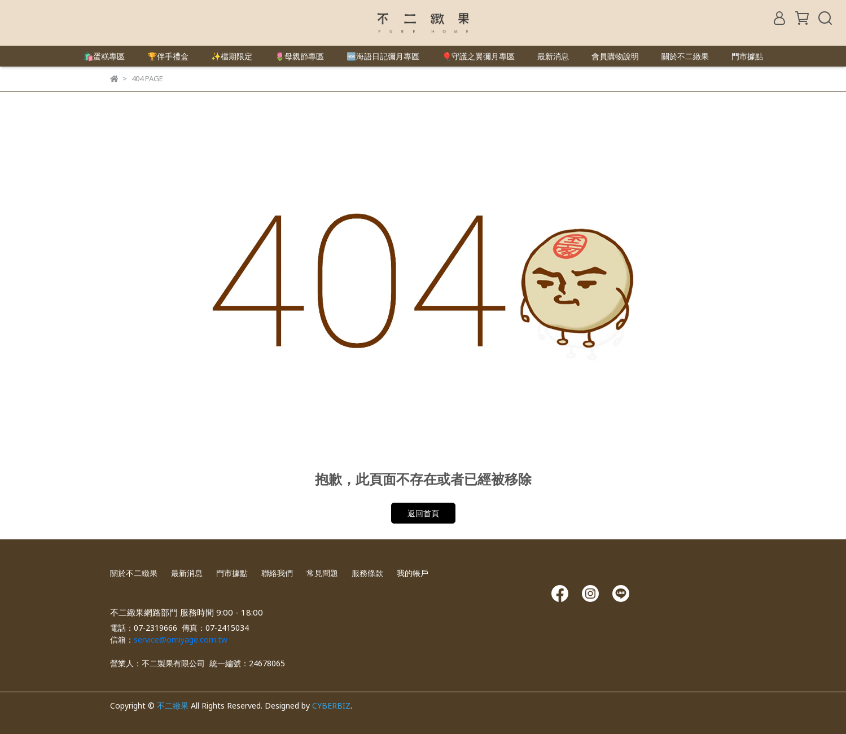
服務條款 (367, 573)
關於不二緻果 (685, 56)
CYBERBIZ (331, 705)
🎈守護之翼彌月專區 (478, 56)
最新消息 (553, 56)
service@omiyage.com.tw (180, 639)
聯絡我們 (277, 573)
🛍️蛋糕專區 (104, 56)
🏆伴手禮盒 (168, 56)
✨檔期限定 (231, 56)
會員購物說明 (615, 56)
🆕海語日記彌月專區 (383, 56)
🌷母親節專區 (299, 56)
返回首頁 (423, 513)
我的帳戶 (412, 573)
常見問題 (322, 573)
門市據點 (747, 56)
